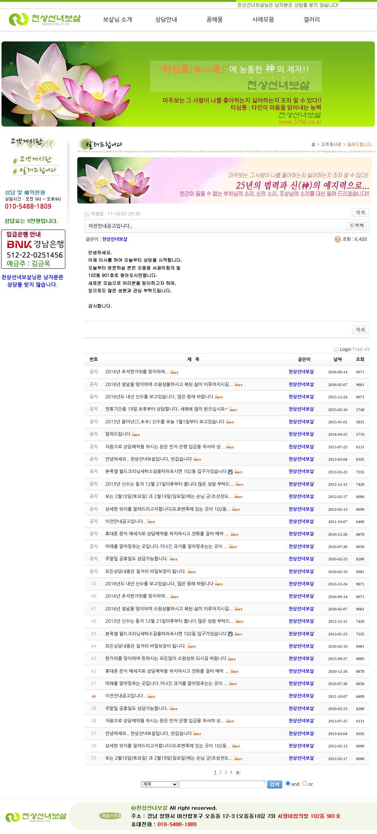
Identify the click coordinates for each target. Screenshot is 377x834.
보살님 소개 (117, 19)
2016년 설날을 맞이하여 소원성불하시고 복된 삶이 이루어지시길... (169, 609)
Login (345, 349)
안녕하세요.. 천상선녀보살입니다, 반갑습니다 (148, 733)
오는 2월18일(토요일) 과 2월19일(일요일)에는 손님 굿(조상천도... (169, 758)
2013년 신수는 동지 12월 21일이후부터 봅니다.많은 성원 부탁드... (169, 621)
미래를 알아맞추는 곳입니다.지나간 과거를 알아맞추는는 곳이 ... (166, 683)
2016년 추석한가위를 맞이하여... (137, 596)
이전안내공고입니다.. (125, 696)
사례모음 (263, 19)
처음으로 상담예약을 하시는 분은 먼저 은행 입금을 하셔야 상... (165, 721)
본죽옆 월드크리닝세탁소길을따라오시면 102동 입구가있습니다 (166, 634)
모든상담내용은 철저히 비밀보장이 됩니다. (145, 646)
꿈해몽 (214, 19)
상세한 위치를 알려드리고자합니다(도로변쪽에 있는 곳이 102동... (168, 746)
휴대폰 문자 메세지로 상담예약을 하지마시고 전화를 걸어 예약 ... (167, 671)
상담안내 (166, 19)
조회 (360, 359)
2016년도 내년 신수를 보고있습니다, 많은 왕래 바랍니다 (159, 584)
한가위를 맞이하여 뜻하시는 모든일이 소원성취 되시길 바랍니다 (166, 658)
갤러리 (311, 19)
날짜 (338, 359)
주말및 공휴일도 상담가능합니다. (136, 708)
